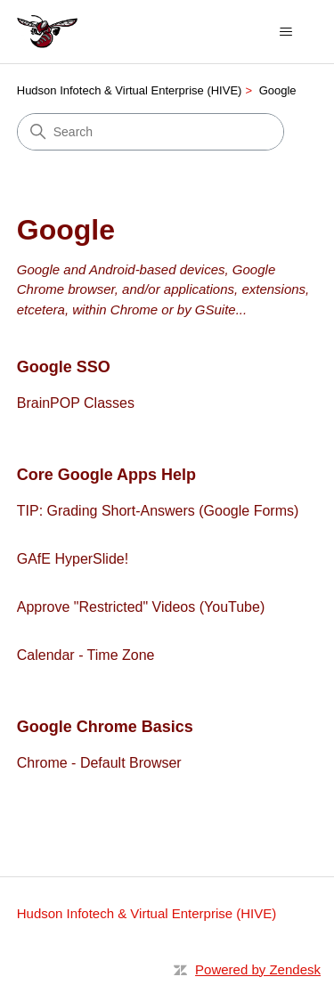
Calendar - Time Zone (86, 655)
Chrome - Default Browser (99, 762)
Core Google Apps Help (106, 475)
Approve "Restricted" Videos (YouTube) (141, 607)
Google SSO (63, 367)
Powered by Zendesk (258, 969)
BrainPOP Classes (75, 403)
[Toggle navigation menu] (285, 32)
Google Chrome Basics (105, 727)
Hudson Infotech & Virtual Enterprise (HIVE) (129, 90)
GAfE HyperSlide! (72, 558)
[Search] (150, 132)
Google (278, 90)
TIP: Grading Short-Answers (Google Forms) (158, 510)
